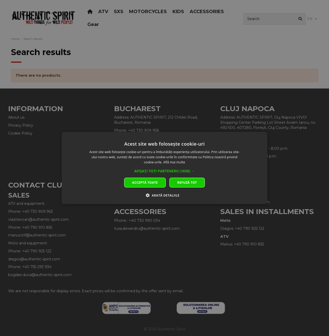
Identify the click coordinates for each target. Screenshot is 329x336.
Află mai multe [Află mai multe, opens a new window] (174, 162)
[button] (164, 171)
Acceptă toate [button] (145, 182)
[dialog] (164, 168)
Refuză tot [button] (187, 182)
